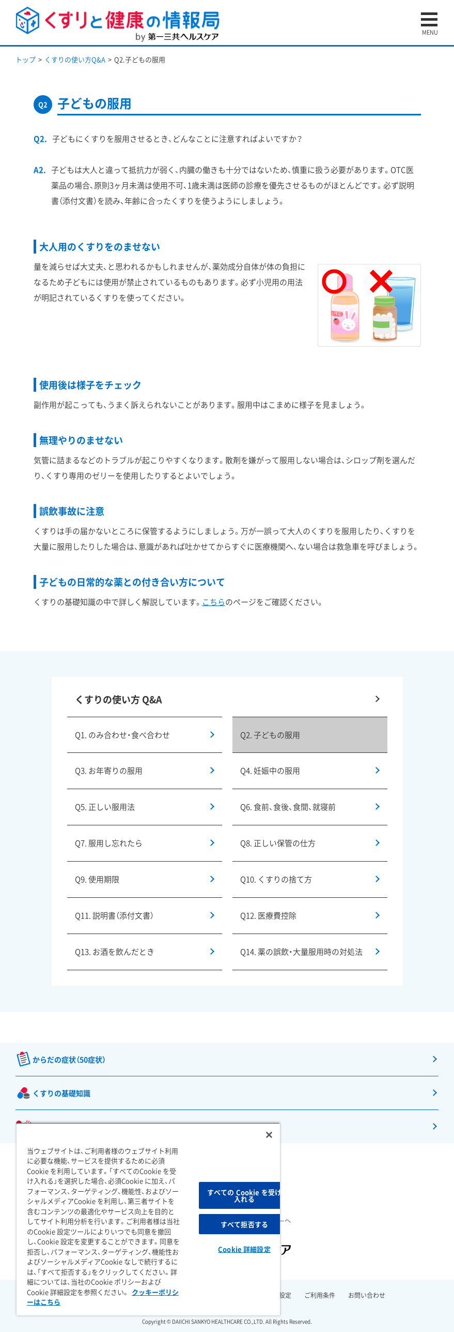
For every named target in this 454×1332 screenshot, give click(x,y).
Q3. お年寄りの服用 (109, 770)
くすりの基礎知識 (61, 1093)
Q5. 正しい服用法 (105, 806)
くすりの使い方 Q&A (118, 699)
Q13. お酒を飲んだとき (114, 951)
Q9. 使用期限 (97, 879)
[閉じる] (269, 1135)
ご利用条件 (319, 1295)
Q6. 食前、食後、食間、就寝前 (288, 806)
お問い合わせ (366, 1295)
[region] (148, 1218)
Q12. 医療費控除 (268, 915)
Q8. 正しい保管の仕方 (278, 843)
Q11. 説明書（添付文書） (114, 915)
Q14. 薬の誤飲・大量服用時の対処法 (301, 951)
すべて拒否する (244, 1224)
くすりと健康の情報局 (117, 24)
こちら (213, 602)
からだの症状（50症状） (69, 1059)
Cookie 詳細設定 (244, 1249)
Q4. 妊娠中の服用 (270, 770)
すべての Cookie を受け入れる (244, 1195)
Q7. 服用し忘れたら (109, 843)
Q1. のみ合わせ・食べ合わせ (122, 735)
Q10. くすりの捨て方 (276, 879)
